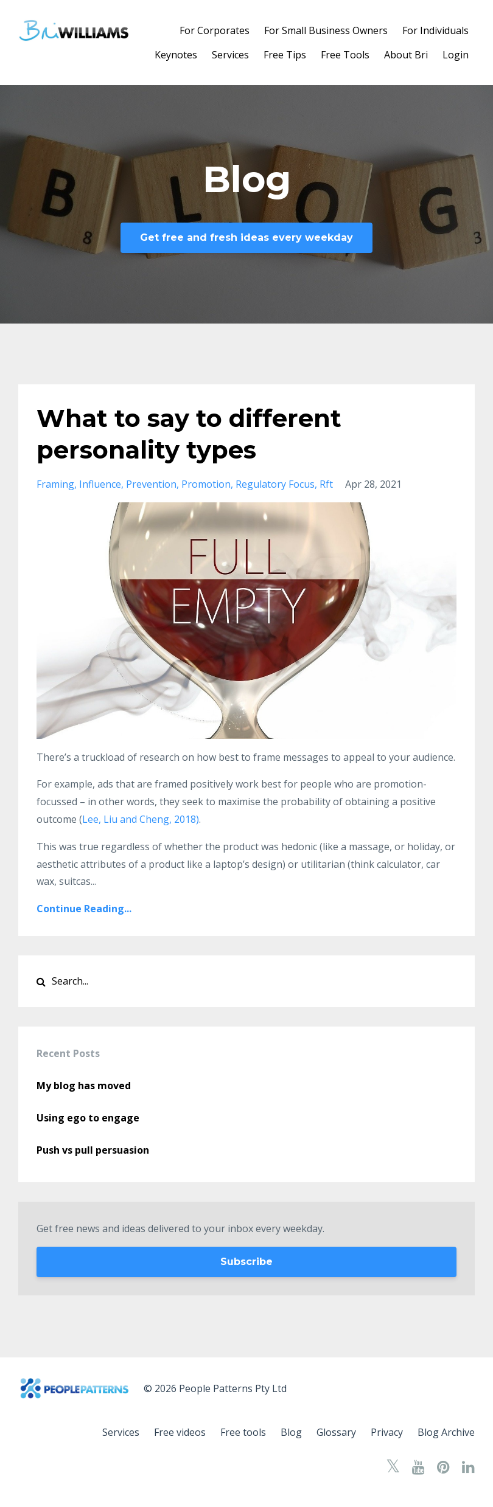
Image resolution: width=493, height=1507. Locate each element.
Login (455, 54)
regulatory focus (275, 484)
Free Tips (285, 54)
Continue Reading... (84, 908)
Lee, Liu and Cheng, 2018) (140, 819)
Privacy (387, 1432)
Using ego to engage (88, 1117)
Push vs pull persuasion (93, 1150)
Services (230, 54)
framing (55, 484)
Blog (291, 1432)
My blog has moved (84, 1085)
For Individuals (435, 30)
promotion (206, 484)
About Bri (406, 54)
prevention (151, 484)
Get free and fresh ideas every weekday (246, 237)
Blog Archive (446, 1432)
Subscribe (246, 1261)
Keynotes (176, 54)
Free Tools (345, 54)
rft (326, 484)
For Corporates (215, 30)
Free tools (243, 1432)
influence (100, 484)
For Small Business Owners (326, 30)
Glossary (336, 1432)
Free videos (180, 1432)
